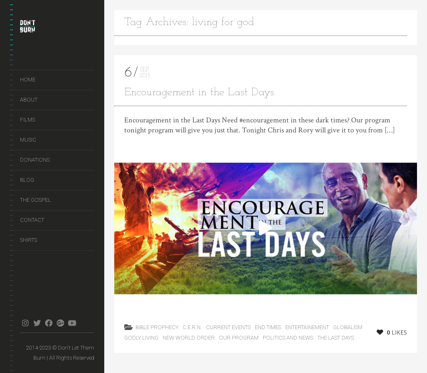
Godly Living (141, 338)
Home (27, 79)
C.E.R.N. (192, 327)
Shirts (28, 240)
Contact (32, 220)
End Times (268, 327)
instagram (25, 323)
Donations (35, 160)
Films (27, 120)
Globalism (347, 327)
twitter (37, 323)
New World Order (189, 338)
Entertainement (307, 327)
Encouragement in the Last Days (199, 92)
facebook (48, 323)
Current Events (228, 327)
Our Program (239, 338)
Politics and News (288, 338)
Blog (27, 180)
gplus (60, 323)
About (29, 99)
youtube (72, 323)
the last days (335, 338)
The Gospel (35, 200)
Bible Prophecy (157, 327)
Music (28, 140)
